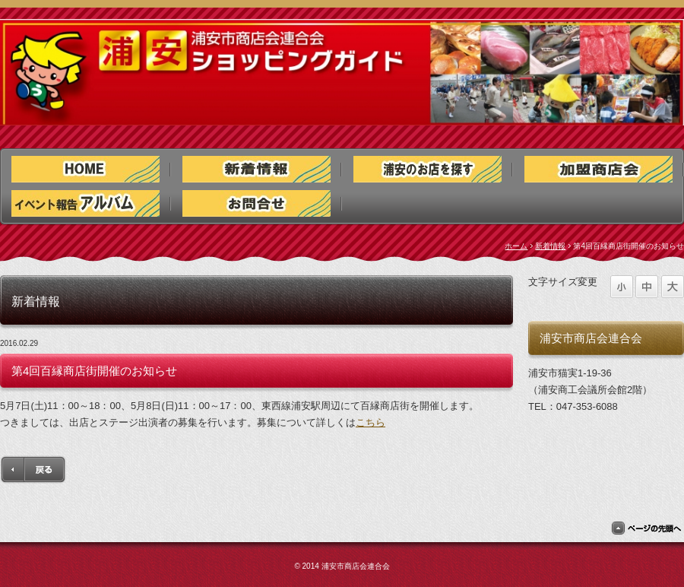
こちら (370, 422)
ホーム (516, 246)
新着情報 (550, 246)
